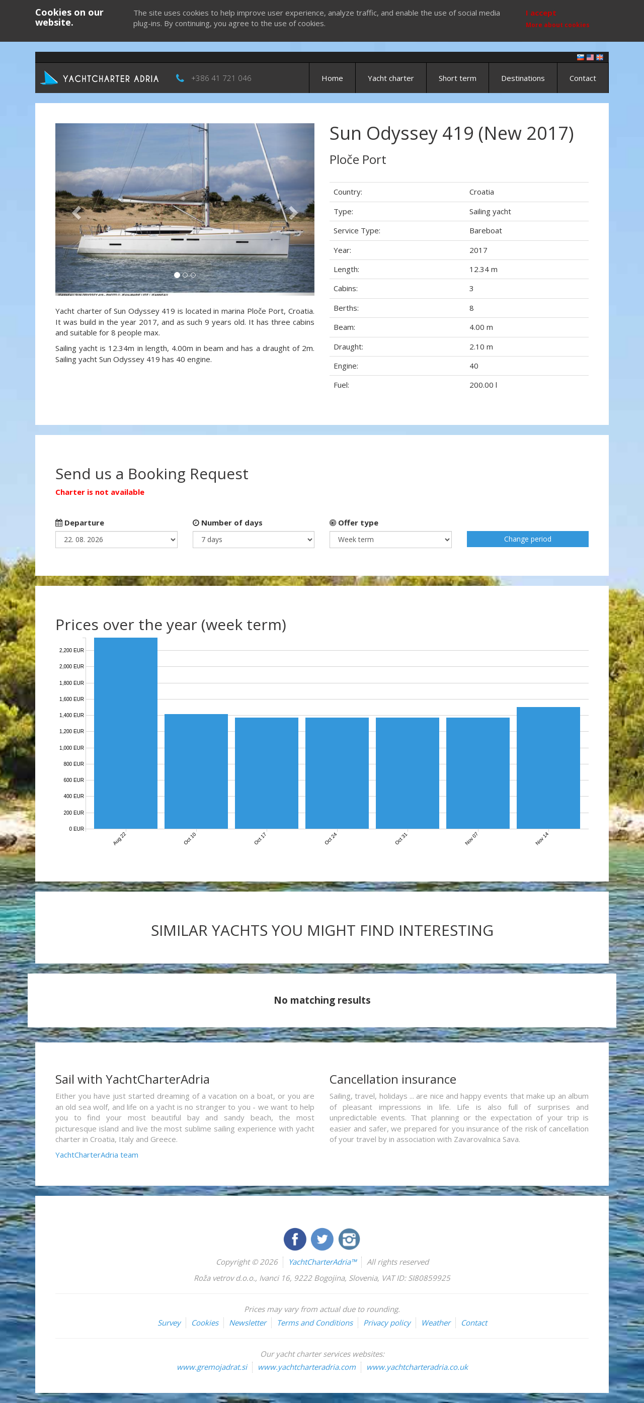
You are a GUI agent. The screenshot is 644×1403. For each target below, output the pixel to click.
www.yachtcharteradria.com (307, 1367)
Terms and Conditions (315, 1323)
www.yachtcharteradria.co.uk (417, 1367)
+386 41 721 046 (221, 78)
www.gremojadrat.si (212, 1367)
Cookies (204, 1323)
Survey (169, 1323)
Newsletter (247, 1323)
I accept (541, 13)
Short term (457, 78)
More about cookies (558, 25)
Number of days (228, 522)
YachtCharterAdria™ (322, 1262)
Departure (79, 522)
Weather (435, 1323)
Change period (527, 539)
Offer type (354, 522)
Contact (583, 78)
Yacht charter (391, 78)
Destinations (523, 78)
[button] (74, 209)
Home (332, 78)
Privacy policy (387, 1323)
